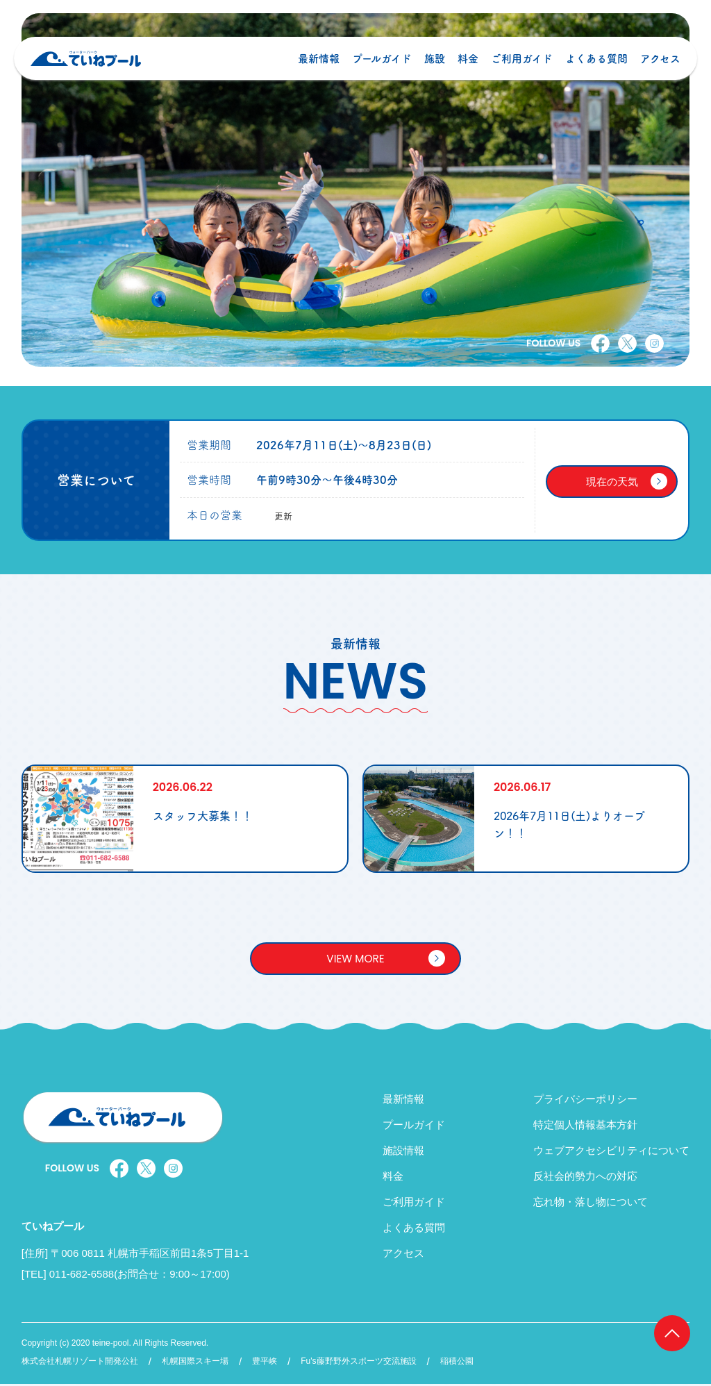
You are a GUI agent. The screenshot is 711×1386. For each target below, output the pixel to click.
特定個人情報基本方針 (585, 1127)
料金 (464, 67)
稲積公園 (457, 1364)
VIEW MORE (355, 959)
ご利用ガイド (518, 67)
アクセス (657, 67)
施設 (431, 67)
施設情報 (403, 1152)
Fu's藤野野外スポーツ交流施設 (358, 1364)
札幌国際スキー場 (195, 1364)
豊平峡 (264, 1364)
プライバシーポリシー (585, 1101)
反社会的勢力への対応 (585, 1178)
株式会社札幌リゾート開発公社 (80, 1364)
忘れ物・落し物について (590, 1204)
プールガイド (378, 67)
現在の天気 (611, 482)
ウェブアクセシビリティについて (611, 1152)
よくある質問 (593, 67)
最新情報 (315, 67)
